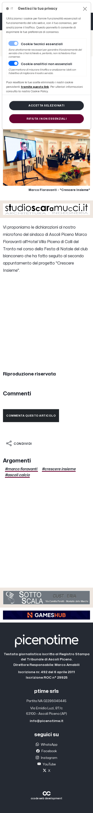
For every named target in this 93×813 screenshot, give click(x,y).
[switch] (13, 63)
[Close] (85, 9)
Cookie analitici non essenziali (46, 64)
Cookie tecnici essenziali (42, 44)
